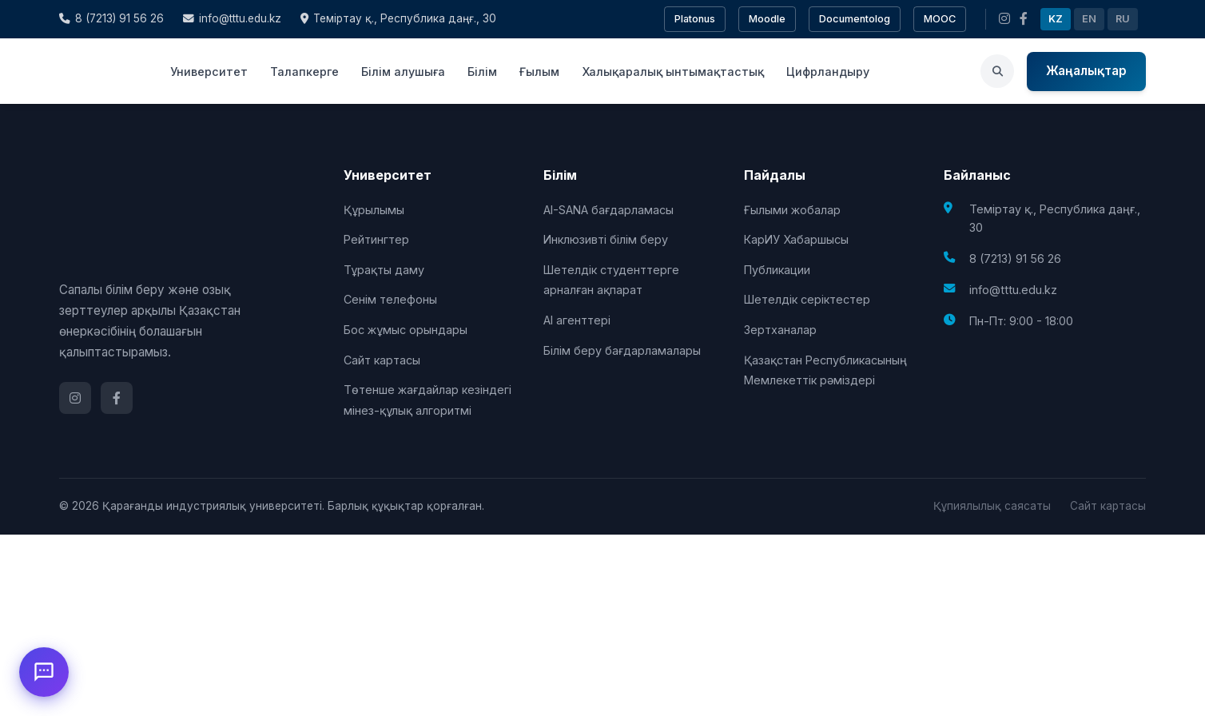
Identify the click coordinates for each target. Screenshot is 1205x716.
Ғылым (539, 71)
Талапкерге (304, 71)
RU (1123, 19)
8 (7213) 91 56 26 (111, 18)
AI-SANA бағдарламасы (608, 210)
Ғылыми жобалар (792, 210)
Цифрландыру (827, 71)
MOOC (940, 19)
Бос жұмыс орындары (405, 329)
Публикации (777, 269)
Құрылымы (374, 210)
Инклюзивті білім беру (605, 239)
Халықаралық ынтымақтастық (673, 71)
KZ (1055, 19)
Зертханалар (780, 329)
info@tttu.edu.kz (232, 18)
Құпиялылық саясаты (992, 505)
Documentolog (854, 19)
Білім (482, 71)
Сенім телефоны (390, 299)
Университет (209, 71)
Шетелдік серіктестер (807, 299)
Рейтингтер (376, 239)
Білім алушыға (403, 71)
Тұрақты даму (384, 269)
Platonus (694, 19)
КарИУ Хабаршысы (796, 239)
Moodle (767, 19)
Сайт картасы (382, 360)
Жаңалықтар (1086, 70)
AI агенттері (576, 320)
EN (1089, 19)
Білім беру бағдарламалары (622, 350)
